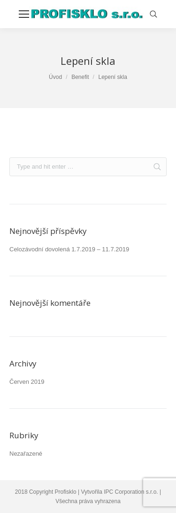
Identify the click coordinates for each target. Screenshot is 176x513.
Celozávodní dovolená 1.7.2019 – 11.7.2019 (69, 249)
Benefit (80, 77)
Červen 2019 (26, 381)
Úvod (55, 77)
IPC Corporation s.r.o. (131, 492)
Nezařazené (25, 453)
